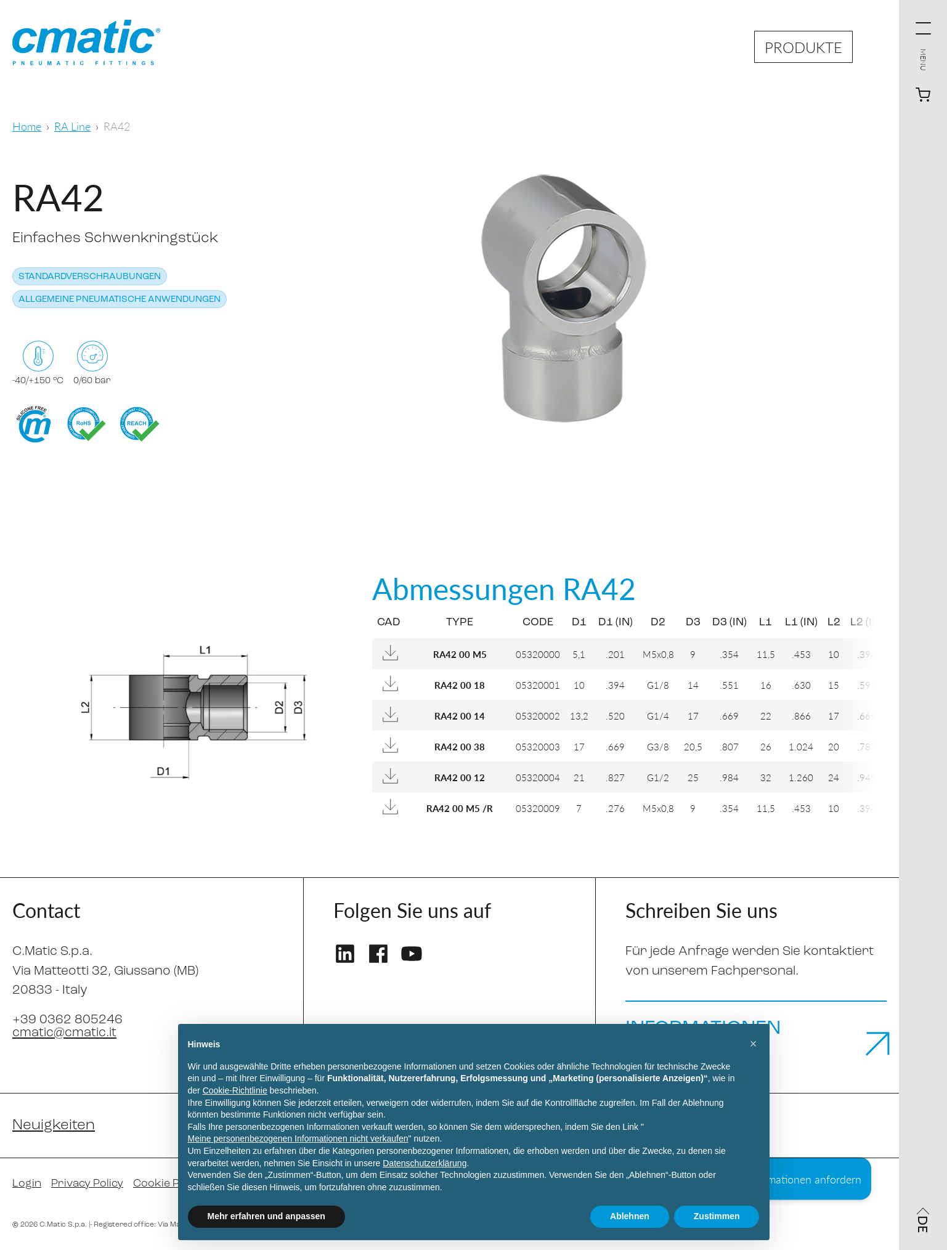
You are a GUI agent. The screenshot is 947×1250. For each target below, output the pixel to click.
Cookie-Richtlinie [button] (235, 1090)
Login (26, 1184)
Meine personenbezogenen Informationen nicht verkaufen (298, 1138)
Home (26, 126)
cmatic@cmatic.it (64, 1032)
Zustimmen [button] (717, 1216)
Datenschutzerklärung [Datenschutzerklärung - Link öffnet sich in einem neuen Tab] (424, 1163)
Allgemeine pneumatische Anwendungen (119, 299)
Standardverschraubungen (89, 277)
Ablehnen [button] (629, 1216)
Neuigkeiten (53, 1125)
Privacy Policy (87, 1184)
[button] (753, 1043)
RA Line (72, 126)
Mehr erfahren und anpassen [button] (266, 1216)
